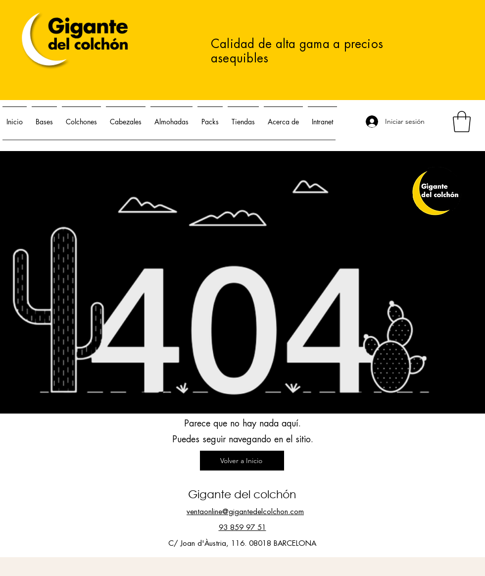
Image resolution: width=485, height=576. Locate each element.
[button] (462, 121)
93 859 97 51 (242, 527)
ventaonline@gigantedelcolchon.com (245, 512)
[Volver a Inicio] (242, 461)
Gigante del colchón (242, 494)
